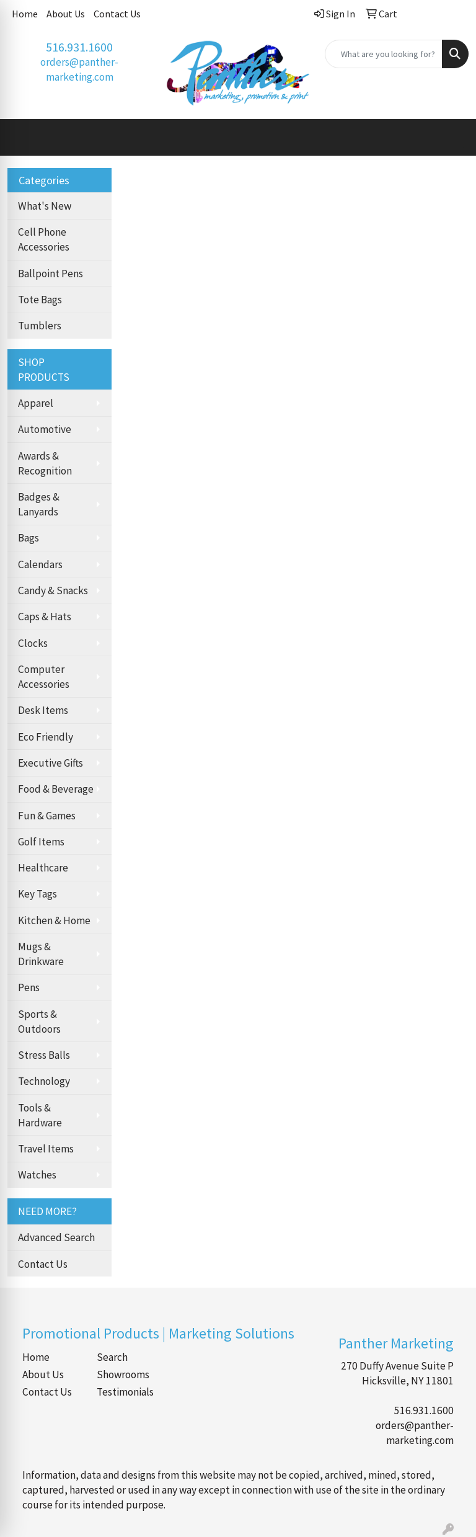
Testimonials (125, 1392)
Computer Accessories (43, 676)
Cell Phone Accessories (43, 239)
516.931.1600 (79, 47)
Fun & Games (47, 815)
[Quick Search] (384, 54)
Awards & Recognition (45, 463)
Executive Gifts (50, 763)
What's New (44, 206)
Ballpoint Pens (50, 273)
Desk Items (43, 710)
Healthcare (43, 868)
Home (25, 13)
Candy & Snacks (53, 590)
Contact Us (117, 13)
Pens (29, 987)
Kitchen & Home (54, 920)
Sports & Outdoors (39, 1021)
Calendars (40, 564)
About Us (65, 13)
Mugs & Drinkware (41, 954)
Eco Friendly (45, 737)
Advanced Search (56, 1237)
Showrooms (123, 1374)
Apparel (35, 403)
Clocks (33, 643)
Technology (44, 1081)
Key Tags (37, 894)
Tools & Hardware (40, 1115)
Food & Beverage (56, 789)
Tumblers (39, 325)
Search (112, 1357)
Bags (28, 538)
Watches (37, 1175)
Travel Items (46, 1149)
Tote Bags (40, 299)
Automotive (44, 429)
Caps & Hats (44, 616)
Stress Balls (44, 1055)
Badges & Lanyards (39, 504)
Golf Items (41, 842)
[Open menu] (451, 137)
